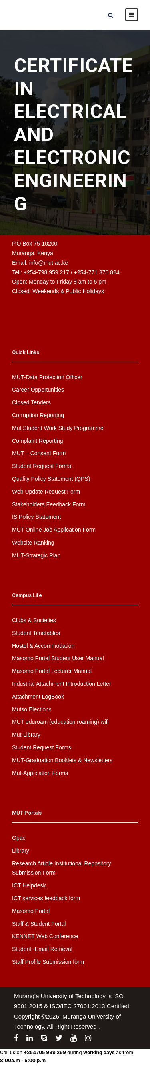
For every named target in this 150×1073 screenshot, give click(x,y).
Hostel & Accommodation (43, 646)
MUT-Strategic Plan (36, 555)
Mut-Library (26, 734)
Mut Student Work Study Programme (58, 428)
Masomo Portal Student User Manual (58, 658)
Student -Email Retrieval (42, 949)
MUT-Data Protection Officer (47, 377)
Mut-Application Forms (40, 773)
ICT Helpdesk (29, 885)
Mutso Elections (32, 709)
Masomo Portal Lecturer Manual (52, 671)
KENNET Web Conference (45, 936)
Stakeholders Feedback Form (49, 504)
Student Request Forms (41, 466)
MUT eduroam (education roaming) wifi (60, 722)
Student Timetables (36, 633)
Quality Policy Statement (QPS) (51, 479)
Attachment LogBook (38, 696)
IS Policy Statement (36, 517)
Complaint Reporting (37, 441)
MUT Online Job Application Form (54, 529)
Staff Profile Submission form (48, 962)
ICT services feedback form (46, 898)
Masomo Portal (31, 911)
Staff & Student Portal (39, 924)
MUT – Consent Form (39, 453)
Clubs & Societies (34, 620)
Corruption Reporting (38, 415)
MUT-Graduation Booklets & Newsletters (62, 760)
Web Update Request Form (46, 491)
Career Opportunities (38, 389)
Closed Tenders (31, 402)
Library (20, 850)
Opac (18, 838)
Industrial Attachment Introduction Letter (61, 684)
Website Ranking (33, 542)
